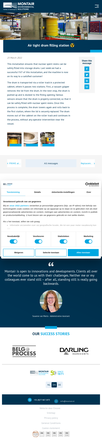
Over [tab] (88, 192)
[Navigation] (96, 6)
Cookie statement (51, 428)
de (59, 384)
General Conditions (51, 423)
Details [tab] (37, 192)
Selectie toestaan (51, 252)
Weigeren (18, 252)
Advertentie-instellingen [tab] (63, 192)
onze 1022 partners (19, 205)
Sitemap (51, 412)
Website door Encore (50, 408)
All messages (51, 163)
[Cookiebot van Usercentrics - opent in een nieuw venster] (87, 184)
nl (48, 384)
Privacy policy (51, 417)
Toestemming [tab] (13, 192)
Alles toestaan (83, 252)
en (54, 384)
